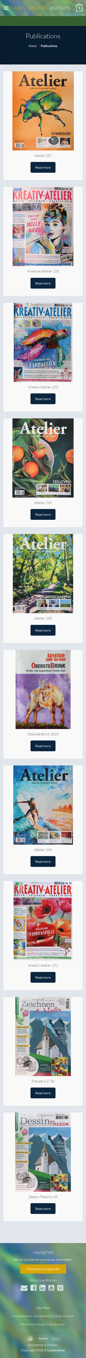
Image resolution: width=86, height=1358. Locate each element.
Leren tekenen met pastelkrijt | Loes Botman (43, 1316)
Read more (43, 167)
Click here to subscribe (43, 1269)
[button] (6, 8)
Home (33, 46)
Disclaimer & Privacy (43, 1345)
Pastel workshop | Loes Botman (43, 1324)
